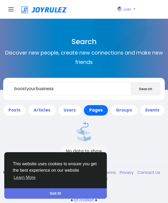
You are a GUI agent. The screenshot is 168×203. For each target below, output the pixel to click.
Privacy (127, 172)
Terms (110, 172)
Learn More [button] (25, 177)
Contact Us (148, 172)
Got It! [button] (55, 193)
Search (145, 88)
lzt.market (84, 200)
